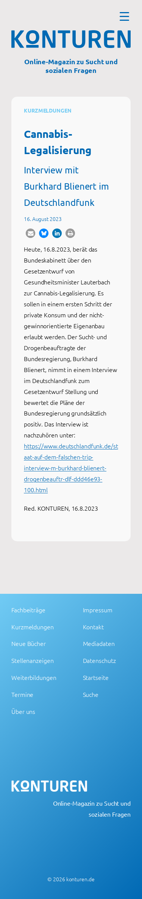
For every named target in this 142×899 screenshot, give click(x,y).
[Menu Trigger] (124, 16)
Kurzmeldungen (48, 110)
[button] (30, 233)
